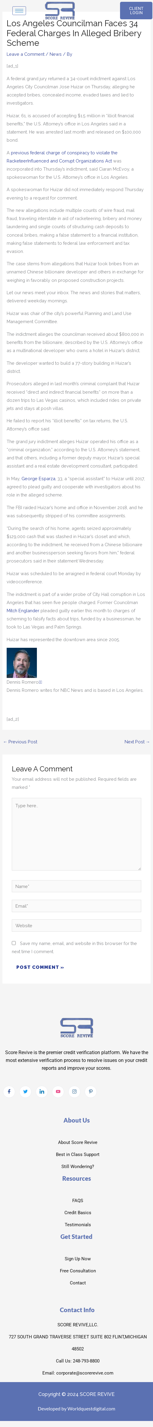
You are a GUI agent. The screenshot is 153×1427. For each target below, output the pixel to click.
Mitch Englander (23, 610)
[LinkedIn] (42, 1092)
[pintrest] (91, 1092)
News (56, 54)
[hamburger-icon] (19, 10)
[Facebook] (9, 1092)
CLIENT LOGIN (136, 10)
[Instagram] (74, 1092)
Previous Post (20, 741)
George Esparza (38, 478)
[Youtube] (58, 1092)
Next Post (137, 741)
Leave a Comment (25, 54)
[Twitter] (25, 1092)
